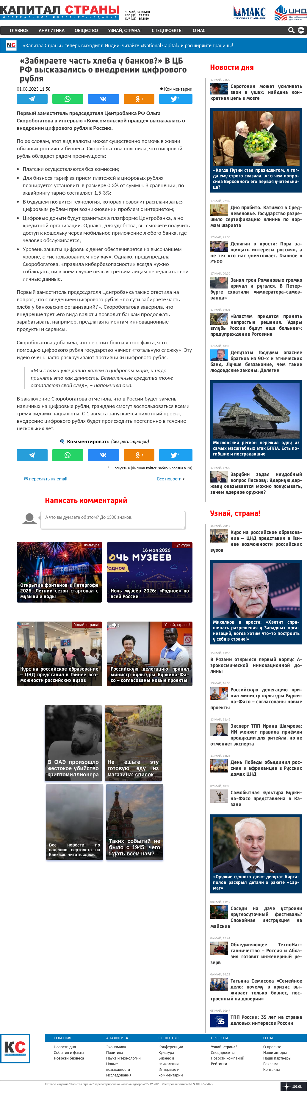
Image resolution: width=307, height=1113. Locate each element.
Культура (92, 544)
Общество (86, 30)
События (62, 1038)
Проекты (219, 1038)
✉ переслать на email (46, 478)
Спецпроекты (167, 30)
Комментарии (178, 89)
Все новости (169, 478)
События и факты (69, 1052)
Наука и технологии (123, 1058)
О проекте (272, 1046)
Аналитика (52, 30)
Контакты (271, 1069)
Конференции (171, 1046)
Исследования (118, 1075)
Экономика (116, 1046)
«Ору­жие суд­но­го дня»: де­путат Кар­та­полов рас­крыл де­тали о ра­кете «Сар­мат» (256, 882)
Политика (114, 1052)
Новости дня (232, 67)
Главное (19, 30)
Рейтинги (219, 1063)
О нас (199, 30)
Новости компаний (227, 1058)
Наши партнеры (277, 1058)
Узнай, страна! (125, 30)
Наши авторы (275, 1052)
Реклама (270, 1063)
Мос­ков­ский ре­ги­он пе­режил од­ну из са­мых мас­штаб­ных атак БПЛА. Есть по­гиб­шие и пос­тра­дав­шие (256, 448)
